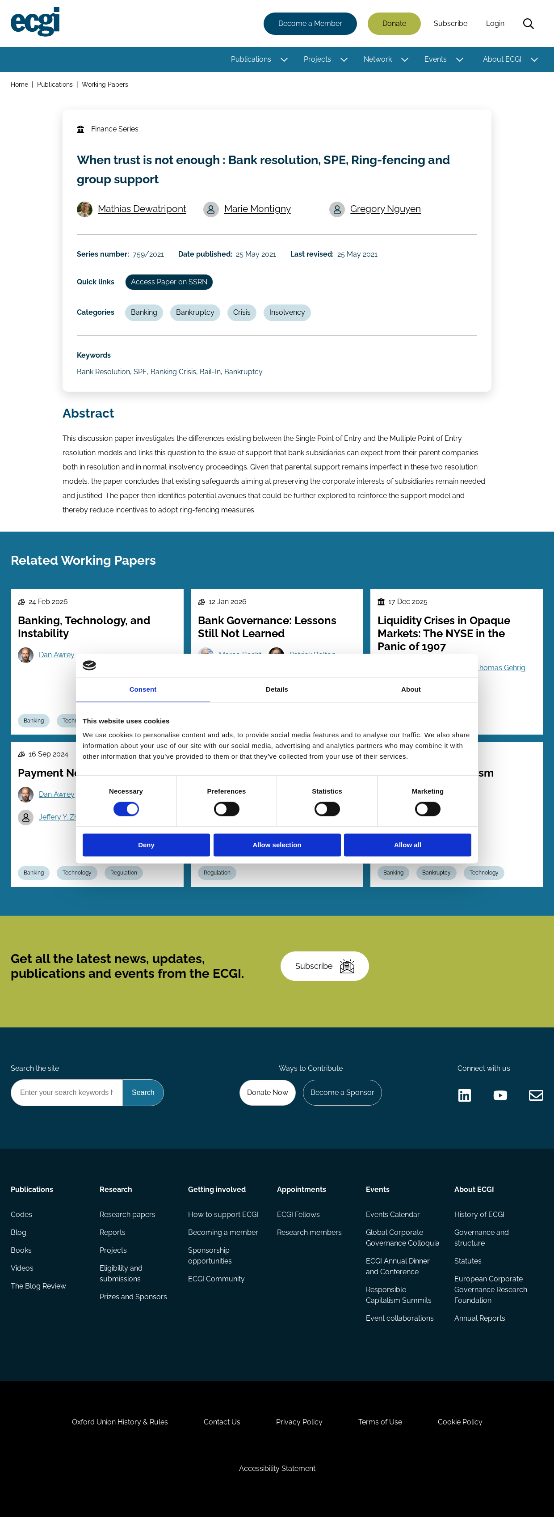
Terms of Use (380, 1422)
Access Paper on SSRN (169, 282)
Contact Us (222, 1422)
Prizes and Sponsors (133, 1297)
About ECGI (502, 59)
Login (495, 23)
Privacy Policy (299, 1422)
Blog (18, 1232)
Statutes (468, 1261)
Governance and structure (481, 1237)
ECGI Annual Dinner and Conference (398, 1266)
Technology (77, 873)
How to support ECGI (223, 1214)
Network (378, 59)
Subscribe (450, 23)
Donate (394, 23)
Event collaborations (400, 1318)
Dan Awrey (57, 655)
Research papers (127, 1214)
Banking (144, 312)
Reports (113, 1232)
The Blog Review (38, 1286)
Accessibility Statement (277, 1468)
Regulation (123, 873)
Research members (309, 1232)
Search (528, 24)
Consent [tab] (143, 689)
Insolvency (287, 312)
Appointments (301, 1189)
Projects (317, 59)
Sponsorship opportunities (210, 1255)
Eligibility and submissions (121, 1273)
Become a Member (310, 23)
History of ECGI (479, 1214)
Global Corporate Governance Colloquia (403, 1237)
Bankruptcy (195, 312)
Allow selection (276, 845)
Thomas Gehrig (500, 667)
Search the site (35, 1068)
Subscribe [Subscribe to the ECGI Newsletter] (324, 966)
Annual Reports (479, 1318)
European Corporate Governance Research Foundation (490, 1290)
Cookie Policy (460, 1422)
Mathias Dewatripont (142, 208)
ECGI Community (216, 1279)
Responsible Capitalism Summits (399, 1295)
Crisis (242, 312)
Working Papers (105, 84)
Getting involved (217, 1189)
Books (21, 1250)
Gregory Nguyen (385, 208)
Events (435, 59)
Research (116, 1189)
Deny (146, 845)
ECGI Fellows (298, 1214)
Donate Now (267, 1092)
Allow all (407, 845)
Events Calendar (393, 1214)
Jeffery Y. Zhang (65, 817)
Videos (22, 1268)
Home (19, 84)
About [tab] (411, 689)
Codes (21, 1214)
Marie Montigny (257, 208)
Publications (251, 59)
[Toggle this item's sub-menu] (284, 59)
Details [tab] (277, 689)
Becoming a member (223, 1232)
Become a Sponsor (342, 1092)
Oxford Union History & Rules (120, 1422)
